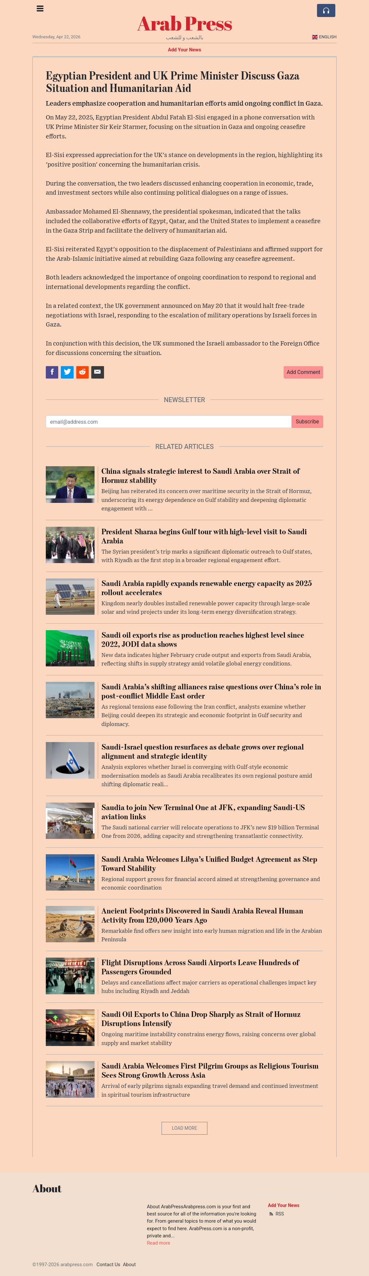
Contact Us (108, 1264)
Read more (158, 1243)
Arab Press (184, 23)
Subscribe (307, 421)
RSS (276, 1213)
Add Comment (303, 372)
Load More (184, 1128)
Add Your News (184, 50)
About (129, 1264)
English (324, 36)
